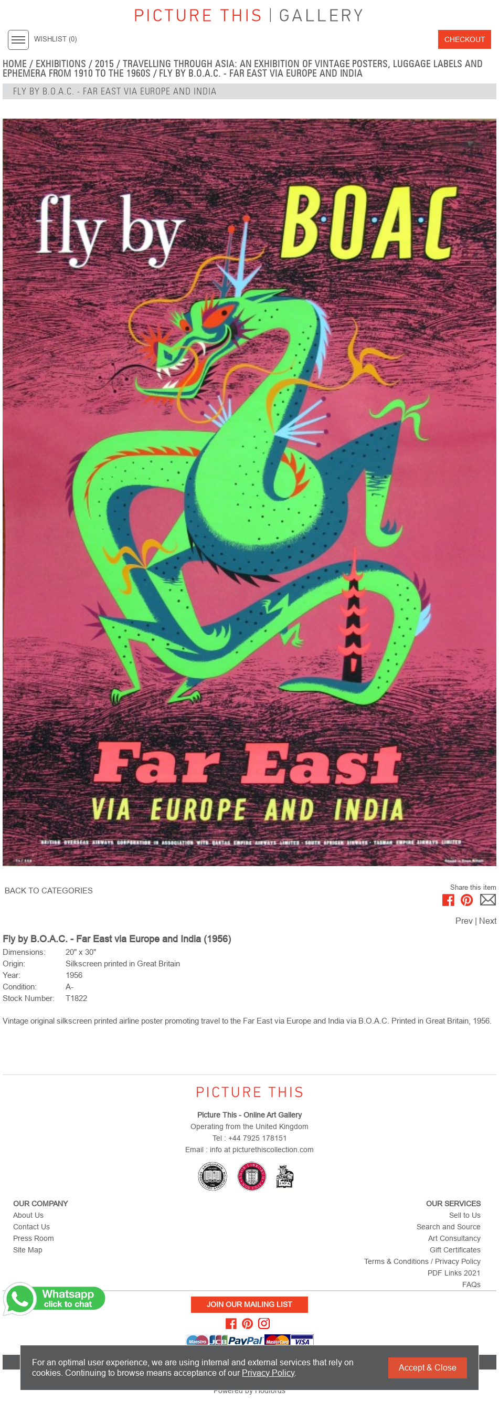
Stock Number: (29, 998)
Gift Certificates (455, 1250)
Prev (464, 921)
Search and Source (449, 1227)
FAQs (471, 1284)
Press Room (33, 1238)
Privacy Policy (268, 1372)
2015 (104, 64)
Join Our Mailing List (249, 1304)
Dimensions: (24, 951)
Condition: (20, 986)
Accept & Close (427, 1367)
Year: (11, 975)
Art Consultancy (454, 1238)
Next (487, 921)
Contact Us (31, 1227)
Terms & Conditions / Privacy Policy (422, 1261)
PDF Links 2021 (454, 1273)
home (15, 64)
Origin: (14, 963)
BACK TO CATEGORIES (49, 890)
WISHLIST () (55, 39)
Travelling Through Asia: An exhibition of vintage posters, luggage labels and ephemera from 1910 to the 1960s (243, 68)
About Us (28, 1215)
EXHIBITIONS (61, 64)
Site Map (28, 1250)
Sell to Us (465, 1215)
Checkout (464, 39)
